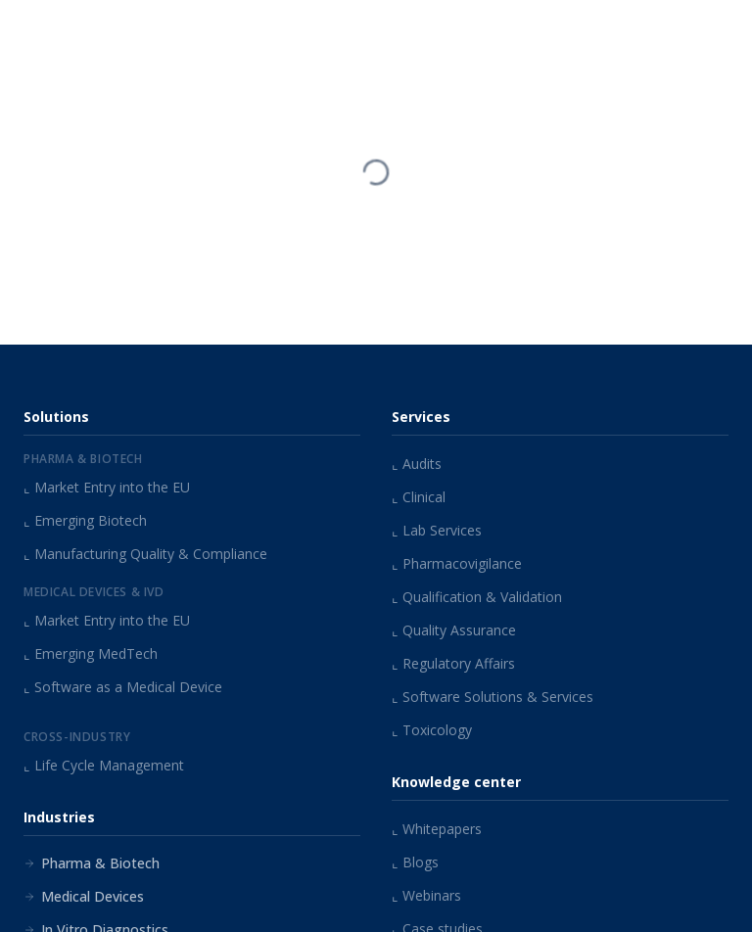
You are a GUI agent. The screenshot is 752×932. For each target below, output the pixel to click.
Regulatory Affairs (453, 663)
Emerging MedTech (91, 653)
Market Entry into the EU (107, 487)
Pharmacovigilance (457, 563)
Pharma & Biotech (92, 863)
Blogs (415, 862)
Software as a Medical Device (123, 686)
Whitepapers (437, 828)
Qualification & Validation (477, 596)
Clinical (419, 497)
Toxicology (432, 730)
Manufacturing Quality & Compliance (145, 553)
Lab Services (437, 530)
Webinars (426, 895)
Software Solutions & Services (492, 696)
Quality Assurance (454, 630)
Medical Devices (84, 896)
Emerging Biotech (85, 520)
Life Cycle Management (104, 765)
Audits (417, 463)
